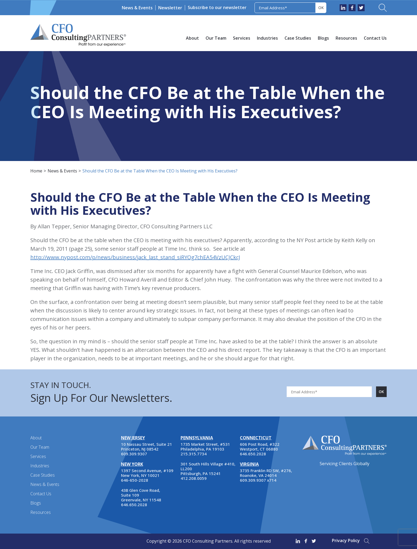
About (192, 38)
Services (241, 38)
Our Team (216, 38)
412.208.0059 (194, 478)
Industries (267, 38)
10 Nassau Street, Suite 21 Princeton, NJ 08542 (146, 446)
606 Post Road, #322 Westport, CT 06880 (260, 446)
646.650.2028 (134, 504)
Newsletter (170, 7)
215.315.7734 (194, 453)
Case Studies (298, 38)
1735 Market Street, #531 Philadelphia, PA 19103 (205, 446)
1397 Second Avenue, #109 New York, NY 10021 (147, 473)
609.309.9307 (134, 453)
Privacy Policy (346, 540)
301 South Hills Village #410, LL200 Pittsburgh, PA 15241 (208, 468)
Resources (346, 38)
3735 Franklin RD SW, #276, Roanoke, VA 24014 (266, 473)
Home (36, 171)
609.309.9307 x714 (258, 480)
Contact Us (375, 38)
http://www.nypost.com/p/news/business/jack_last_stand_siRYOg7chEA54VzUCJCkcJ (135, 257)
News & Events (137, 7)
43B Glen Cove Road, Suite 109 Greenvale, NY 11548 (141, 495)
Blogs (323, 38)
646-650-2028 (134, 480)
